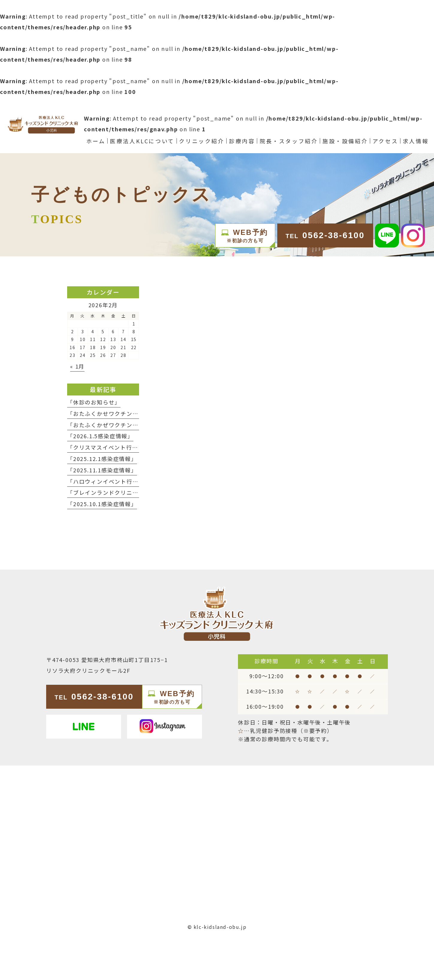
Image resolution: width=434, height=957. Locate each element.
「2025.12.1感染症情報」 (102, 458)
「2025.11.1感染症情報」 (102, 470)
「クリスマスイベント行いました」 (114, 447)
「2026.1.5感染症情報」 (100, 436)
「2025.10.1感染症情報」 (102, 504)
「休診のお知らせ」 (93, 402)
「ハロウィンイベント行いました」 (114, 481)
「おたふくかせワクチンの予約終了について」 (129, 413)
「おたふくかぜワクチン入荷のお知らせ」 (123, 425)
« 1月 (77, 366)
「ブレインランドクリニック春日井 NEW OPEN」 (134, 492)
